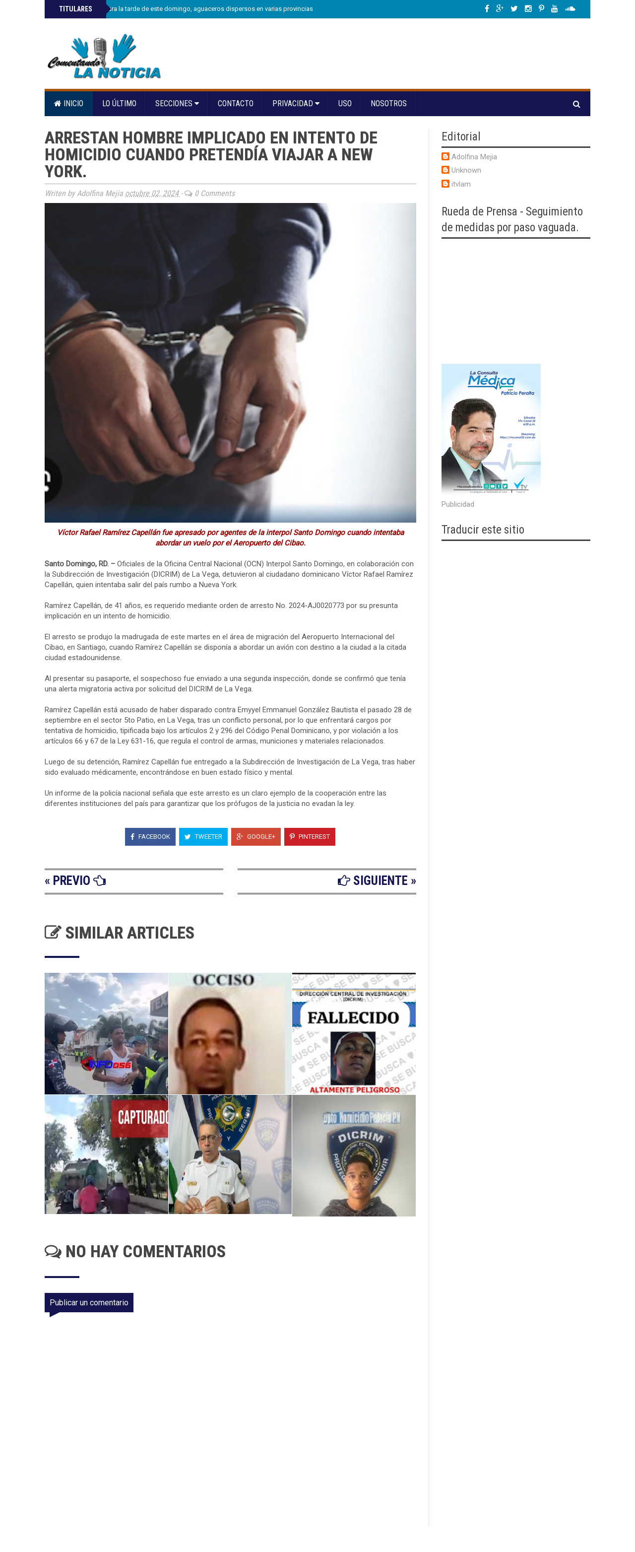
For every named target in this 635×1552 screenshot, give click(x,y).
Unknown (466, 170)
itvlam (461, 184)
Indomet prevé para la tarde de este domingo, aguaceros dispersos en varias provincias (186, 8)
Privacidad (295, 103)
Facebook (150, 836)
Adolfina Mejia (474, 156)
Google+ (256, 836)
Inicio (68, 103)
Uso (345, 103)
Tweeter (203, 836)
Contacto (236, 103)
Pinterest (310, 836)
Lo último (119, 103)
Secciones (177, 103)
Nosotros (389, 103)
